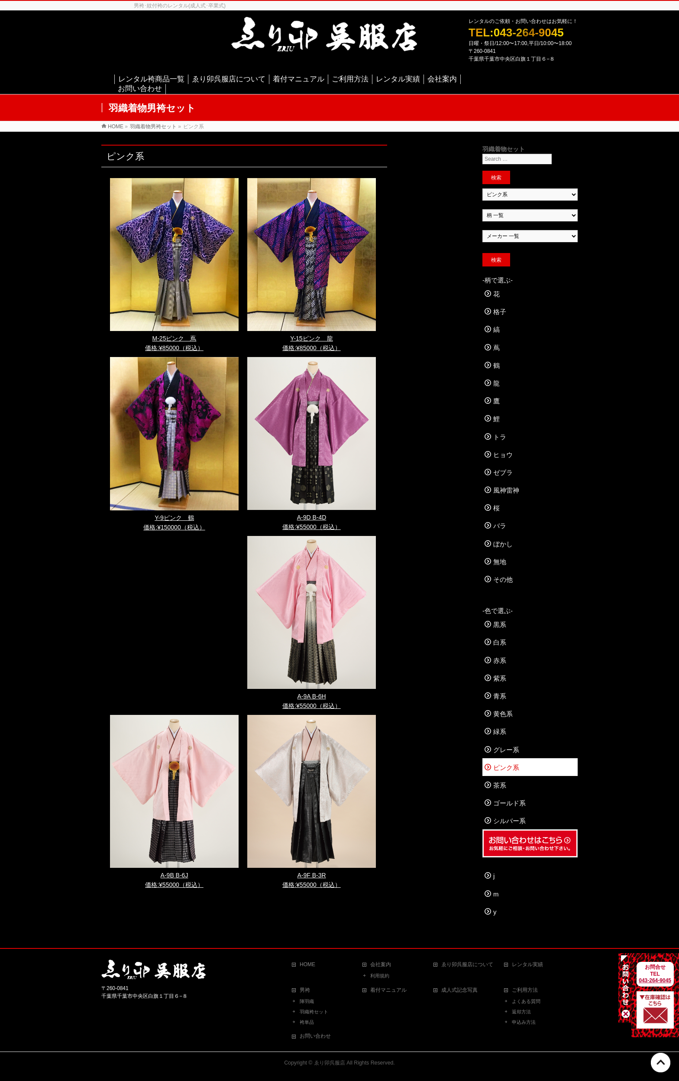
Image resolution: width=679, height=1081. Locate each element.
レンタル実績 (527, 964)
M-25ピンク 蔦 (174, 338)
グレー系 (506, 749)
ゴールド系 (509, 803)
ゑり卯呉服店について (467, 964)
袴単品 (307, 1022)
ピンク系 (506, 767)
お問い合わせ (315, 1036)
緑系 (499, 731)
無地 (499, 561)
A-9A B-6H (311, 696)
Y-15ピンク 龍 (311, 338)
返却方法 (521, 1011)
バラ (499, 525)
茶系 (499, 785)
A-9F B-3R (311, 875)
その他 (503, 579)
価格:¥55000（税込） (311, 526)
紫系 (499, 678)
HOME (307, 964)
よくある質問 (526, 1001)
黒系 (499, 624)
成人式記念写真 (459, 990)
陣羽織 (307, 1001)
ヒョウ (503, 454)
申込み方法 (524, 1022)
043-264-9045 (655, 980)
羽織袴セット (314, 1011)
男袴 (305, 990)
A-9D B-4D (312, 517)
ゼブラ (503, 472)
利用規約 (379, 975)
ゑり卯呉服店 (329, 1063)
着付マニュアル (388, 990)
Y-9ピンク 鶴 (174, 517)
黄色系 (503, 713)
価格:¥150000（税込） (174, 527)
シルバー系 (509, 821)
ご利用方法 (525, 990)
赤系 (499, 660)
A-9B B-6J (174, 875)
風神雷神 (506, 490)
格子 (499, 311)
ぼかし (503, 544)
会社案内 (380, 964)
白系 (499, 642)
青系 (499, 696)
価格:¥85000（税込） (174, 347)
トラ (499, 437)
